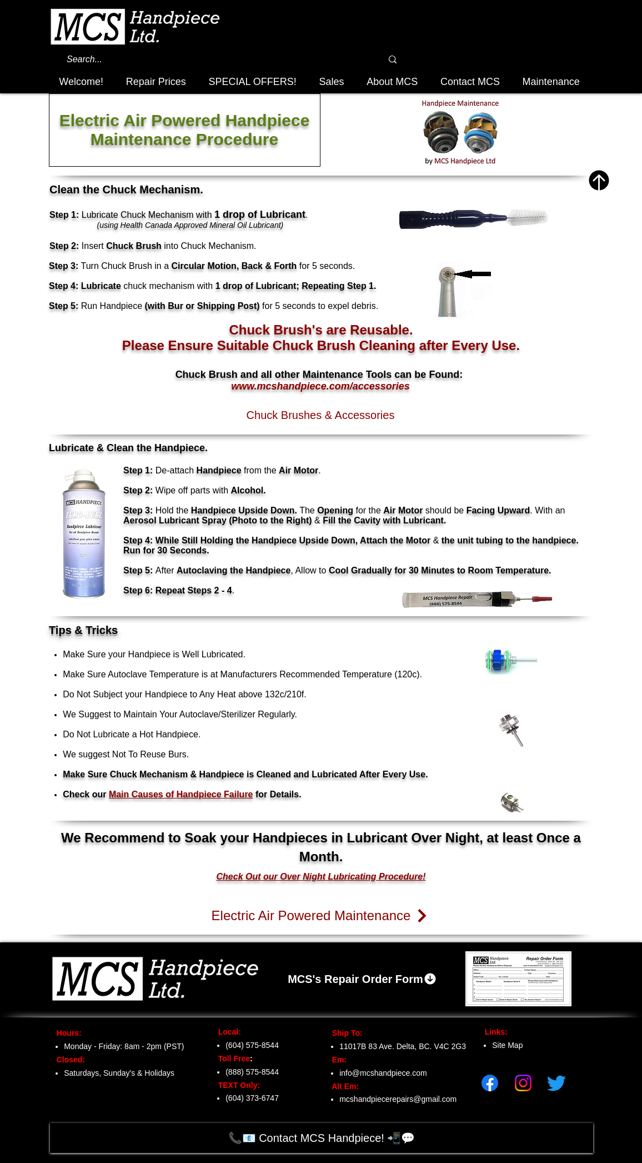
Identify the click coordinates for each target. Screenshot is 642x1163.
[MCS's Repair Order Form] (362, 979)
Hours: (66, 1033)
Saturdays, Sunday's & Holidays (119, 1073)
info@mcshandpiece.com (383, 1073)
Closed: (68, 1059)
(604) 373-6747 (252, 1098)
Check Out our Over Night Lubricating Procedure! (321, 876)
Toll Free (231, 1058)
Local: (226, 1031)
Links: (493, 1031)
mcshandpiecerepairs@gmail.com (398, 1099)
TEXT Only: (236, 1085)
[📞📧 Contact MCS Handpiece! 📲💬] (321, 1138)
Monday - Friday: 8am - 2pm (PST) (124, 1046)
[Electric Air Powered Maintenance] (320, 916)
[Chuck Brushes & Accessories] (320, 415)
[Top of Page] (599, 180)
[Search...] (209, 59)
